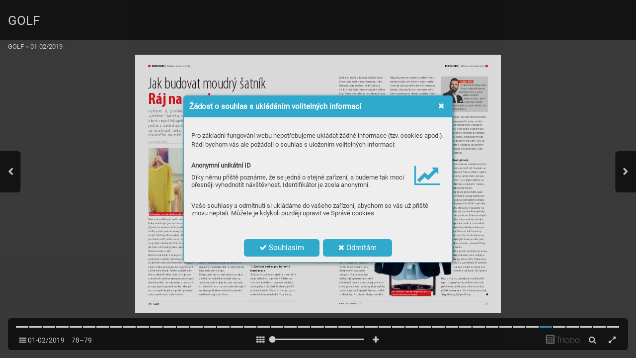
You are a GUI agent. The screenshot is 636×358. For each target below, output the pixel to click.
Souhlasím (281, 247)
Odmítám (357, 247)
